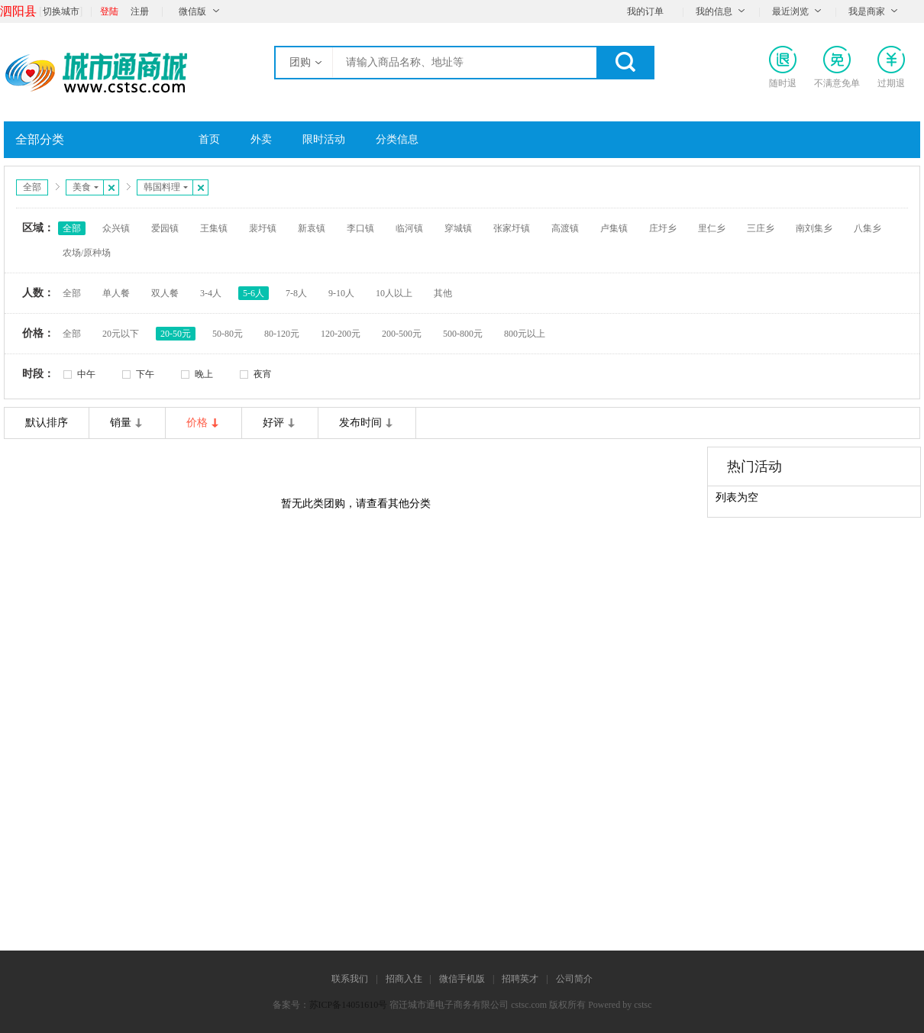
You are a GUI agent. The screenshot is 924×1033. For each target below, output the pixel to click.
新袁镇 (311, 228)
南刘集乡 (814, 228)
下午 (145, 374)
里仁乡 (711, 228)
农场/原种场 (87, 252)
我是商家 (866, 11)
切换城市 (61, 11)
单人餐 (116, 293)
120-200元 (340, 333)
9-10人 (341, 293)
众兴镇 (116, 228)
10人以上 (394, 293)
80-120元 (281, 333)
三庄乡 (760, 228)
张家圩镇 (511, 228)
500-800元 (463, 333)
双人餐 (165, 293)
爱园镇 (165, 228)
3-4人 (210, 293)
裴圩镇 (262, 228)
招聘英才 (520, 978)
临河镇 (409, 228)
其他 (443, 293)
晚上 (204, 374)
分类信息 (397, 139)
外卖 (261, 139)
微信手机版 (462, 978)
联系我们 (349, 978)
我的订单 (645, 11)
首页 (209, 139)
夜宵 (263, 374)
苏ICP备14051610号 (348, 1004)
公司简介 (574, 978)
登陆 (109, 11)
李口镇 (360, 228)
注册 (140, 11)
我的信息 (714, 11)
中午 (86, 374)
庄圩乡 (663, 228)
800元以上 (524, 333)
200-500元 (402, 333)
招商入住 (404, 978)
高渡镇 (565, 228)
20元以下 (120, 333)
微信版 (192, 11)
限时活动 (323, 139)
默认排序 (46, 422)
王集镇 (214, 228)
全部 (32, 187)
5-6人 (253, 293)
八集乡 (867, 228)
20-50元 (175, 333)
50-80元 (227, 333)
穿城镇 (458, 228)
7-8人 (296, 293)
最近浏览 (790, 11)
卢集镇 (614, 228)
